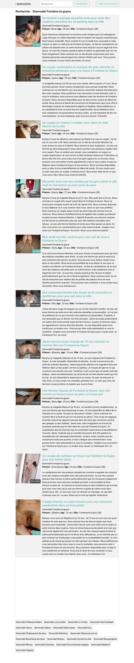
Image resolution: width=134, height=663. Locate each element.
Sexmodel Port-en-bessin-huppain (72, 644)
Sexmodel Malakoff (100, 644)
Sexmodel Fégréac (25, 650)
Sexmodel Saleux (42, 627)
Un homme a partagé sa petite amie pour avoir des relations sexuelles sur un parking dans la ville (76, 19)
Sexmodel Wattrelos (58, 633)
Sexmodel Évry (84, 627)
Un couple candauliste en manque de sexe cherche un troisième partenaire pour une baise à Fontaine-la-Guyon (80, 68)
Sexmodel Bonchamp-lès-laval (30, 639)
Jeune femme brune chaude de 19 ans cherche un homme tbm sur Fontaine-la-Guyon (75, 343)
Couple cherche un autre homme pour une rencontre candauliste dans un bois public (77, 503)
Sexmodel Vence (24, 627)
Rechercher (82, 3)
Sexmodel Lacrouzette (55, 622)
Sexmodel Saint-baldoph (101, 622)
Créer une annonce (107, 3)
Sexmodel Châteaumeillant (29, 622)
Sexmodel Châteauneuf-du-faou (31, 633)
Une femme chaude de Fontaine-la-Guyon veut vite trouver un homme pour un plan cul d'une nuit (76, 392)
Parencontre (23, 4)
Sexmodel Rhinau (24, 644)
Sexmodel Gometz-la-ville (79, 639)
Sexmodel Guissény (44, 644)
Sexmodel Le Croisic (78, 622)
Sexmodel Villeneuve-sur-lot (83, 633)
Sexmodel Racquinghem (105, 639)
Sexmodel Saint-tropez (64, 627)
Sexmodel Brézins (55, 639)
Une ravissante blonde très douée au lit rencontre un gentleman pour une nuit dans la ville (77, 294)
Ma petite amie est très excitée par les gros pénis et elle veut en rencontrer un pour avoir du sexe (79, 183)
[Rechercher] (55, 4)
